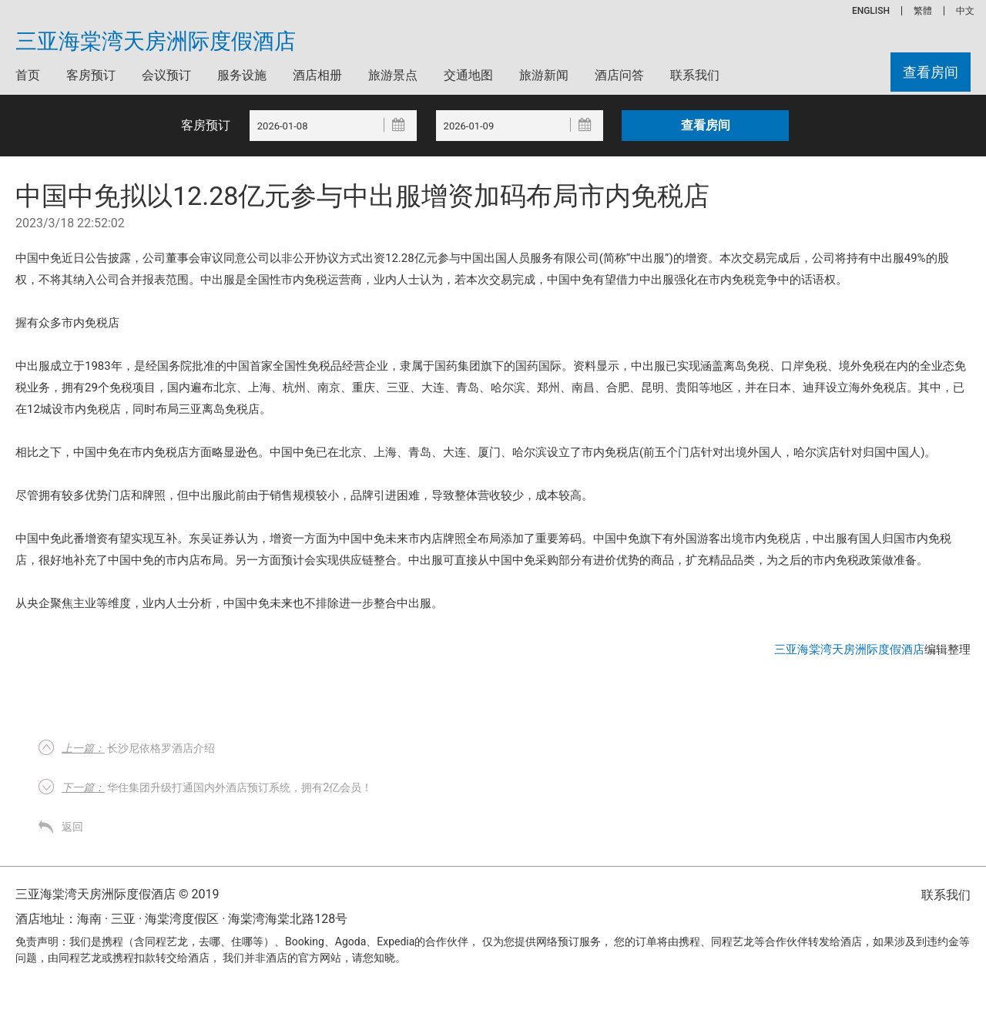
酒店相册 (317, 75)
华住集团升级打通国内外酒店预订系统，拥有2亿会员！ (217, 787)
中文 (965, 10)
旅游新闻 (543, 75)
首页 (27, 75)
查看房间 (930, 72)
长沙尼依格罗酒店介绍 (138, 748)
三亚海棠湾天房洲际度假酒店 (155, 41)
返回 (72, 827)
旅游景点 (393, 75)
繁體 (923, 10)
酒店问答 (619, 75)
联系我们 (694, 75)
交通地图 (468, 75)
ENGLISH (871, 10)
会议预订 (166, 75)
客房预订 (91, 75)
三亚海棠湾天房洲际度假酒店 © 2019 (117, 894)
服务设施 (242, 75)
